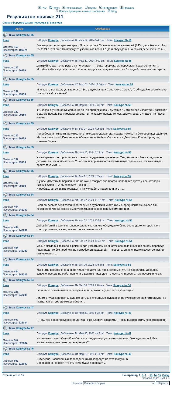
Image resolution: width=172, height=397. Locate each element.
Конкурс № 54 (25, 194)
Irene (6, 40)
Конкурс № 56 (25, 34)
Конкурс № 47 (25, 307)
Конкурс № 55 (25, 55)
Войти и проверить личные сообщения (80, 11)
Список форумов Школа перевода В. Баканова (32, 22)
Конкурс (53, 40)
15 (159, 375)
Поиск (54, 7)
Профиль (127, 7)
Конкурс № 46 (25, 348)
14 (155, 375)
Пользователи (72, 7)
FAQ (42, 7)
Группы (91, 7)
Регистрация (108, 7)
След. (165, 375)
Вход (112, 11)
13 (150, 375)
